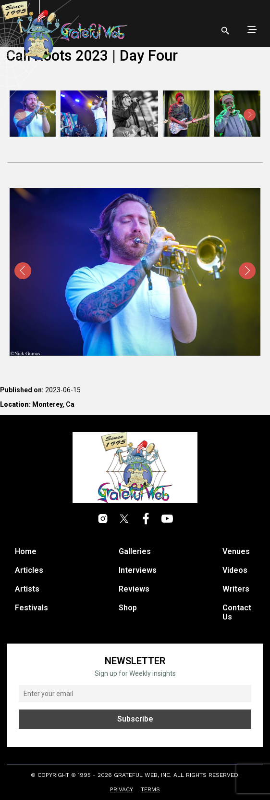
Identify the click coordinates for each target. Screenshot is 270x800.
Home (26, 551)
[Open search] (225, 31)
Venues (236, 551)
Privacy (121, 789)
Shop (128, 607)
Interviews (138, 570)
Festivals (31, 607)
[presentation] (250, 115)
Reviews (134, 589)
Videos (234, 570)
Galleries (135, 551)
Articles (29, 570)
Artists (27, 589)
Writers (235, 589)
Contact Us (236, 612)
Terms (150, 789)
